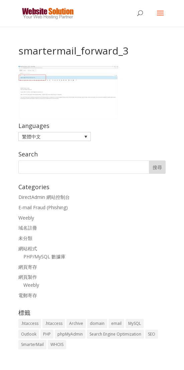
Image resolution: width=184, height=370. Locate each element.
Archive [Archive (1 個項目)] (76, 323)
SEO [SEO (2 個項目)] (151, 334)
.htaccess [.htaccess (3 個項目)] (29, 323)
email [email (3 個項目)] (116, 323)
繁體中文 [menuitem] (31, 136)
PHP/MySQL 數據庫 (44, 256)
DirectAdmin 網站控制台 (44, 197)
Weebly (26, 218)
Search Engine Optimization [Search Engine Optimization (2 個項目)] (115, 334)
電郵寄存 (27, 295)
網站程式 (27, 248)
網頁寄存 (27, 267)
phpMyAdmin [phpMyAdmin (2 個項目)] (70, 334)
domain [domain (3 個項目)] (97, 323)
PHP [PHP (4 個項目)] (47, 334)
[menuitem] (54, 136)
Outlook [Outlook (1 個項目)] (28, 334)
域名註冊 (27, 228)
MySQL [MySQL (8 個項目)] (134, 323)
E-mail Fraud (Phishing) (43, 207)
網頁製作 (27, 277)
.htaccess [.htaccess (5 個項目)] (53, 323)
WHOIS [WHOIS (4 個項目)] (56, 344)
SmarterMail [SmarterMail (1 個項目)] (32, 344)
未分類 (25, 238)
